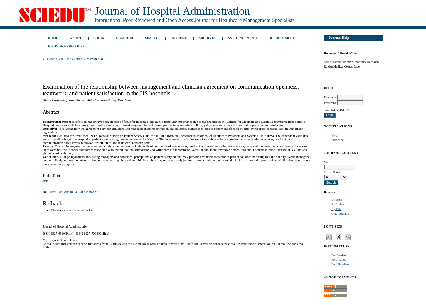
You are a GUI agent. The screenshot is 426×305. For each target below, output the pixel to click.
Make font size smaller (329, 236)
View (334, 135)
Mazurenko (95, 58)
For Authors (338, 259)
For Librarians (340, 264)
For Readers (338, 255)
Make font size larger (348, 236)
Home (53, 38)
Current (179, 38)
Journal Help (338, 38)
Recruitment (282, 38)
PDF (45, 181)
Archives (207, 38)
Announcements (243, 38)
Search (151, 38)
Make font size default (338, 236)
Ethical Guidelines (66, 45)
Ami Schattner (332, 61)
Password (330, 103)
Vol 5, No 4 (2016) (71, 58)
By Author (337, 204)
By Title (336, 209)
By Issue (336, 199)
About (76, 38)
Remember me (340, 109)
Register (124, 38)
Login (98, 38)
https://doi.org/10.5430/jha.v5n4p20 (74, 191)
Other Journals (340, 213)
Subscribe (337, 139)
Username (330, 97)
